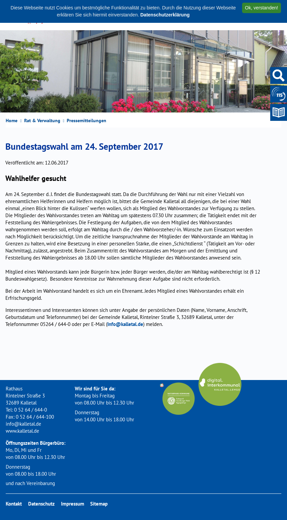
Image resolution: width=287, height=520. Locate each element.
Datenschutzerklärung (164, 14)
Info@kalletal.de (125, 324)
